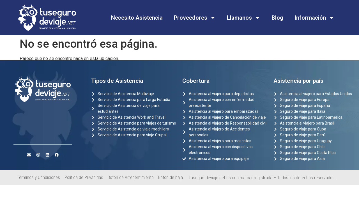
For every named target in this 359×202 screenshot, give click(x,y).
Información (314, 17)
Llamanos (243, 17)
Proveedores (195, 17)
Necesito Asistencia (137, 17)
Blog (277, 17)
